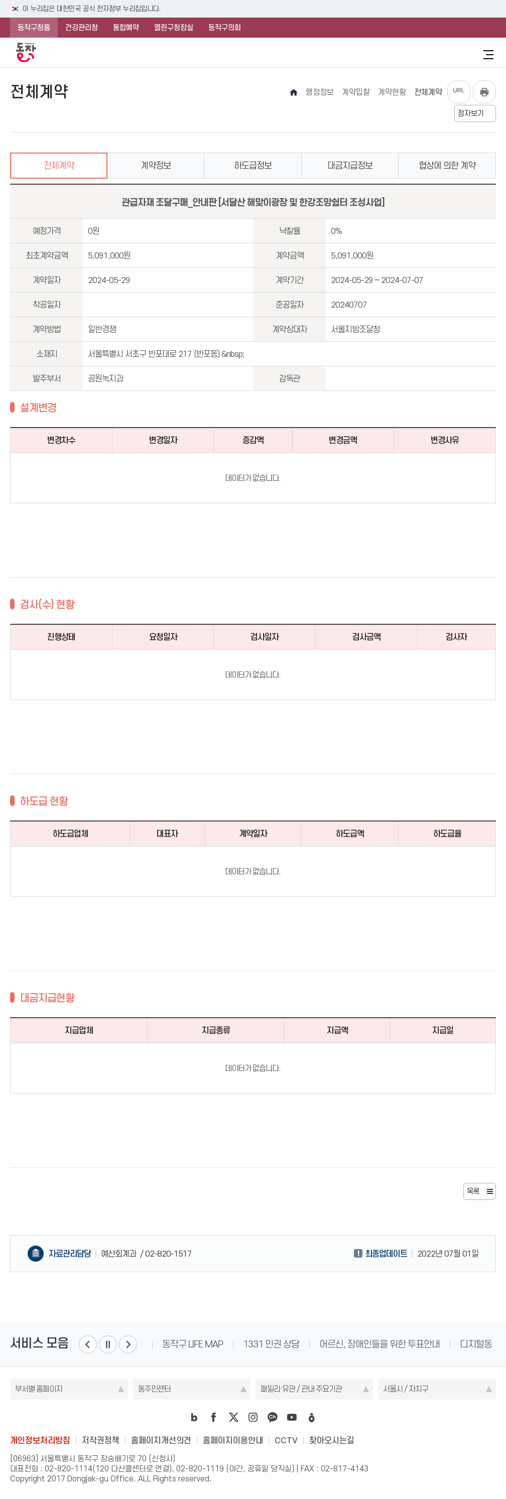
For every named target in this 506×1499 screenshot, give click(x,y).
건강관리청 (81, 27)
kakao (272, 1417)
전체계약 (59, 165)
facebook (213, 1417)
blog (194, 1417)
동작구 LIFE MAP (192, 1344)
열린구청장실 (173, 27)
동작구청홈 (34, 27)
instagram (253, 1417)
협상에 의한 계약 (447, 165)
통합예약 (126, 27)
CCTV (286, 1440)
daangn (311, 1417)
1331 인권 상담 (271, 1344)
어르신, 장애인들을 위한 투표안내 (379, 1344)
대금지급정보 (349, 165)
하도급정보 (253, 165)
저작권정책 (100, 1440)
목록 (473, 1191)
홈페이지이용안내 (233, 1440)
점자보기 (471, 113)
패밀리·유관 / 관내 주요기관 (301, 1389)
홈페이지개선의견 (161, 1440)
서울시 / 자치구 (405, 1389)
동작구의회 (224, 27)
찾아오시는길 (331, 1440)
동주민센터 (154, 1389)
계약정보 (156, 165)
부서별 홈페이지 (38, 1389)
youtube (292, 1417)
